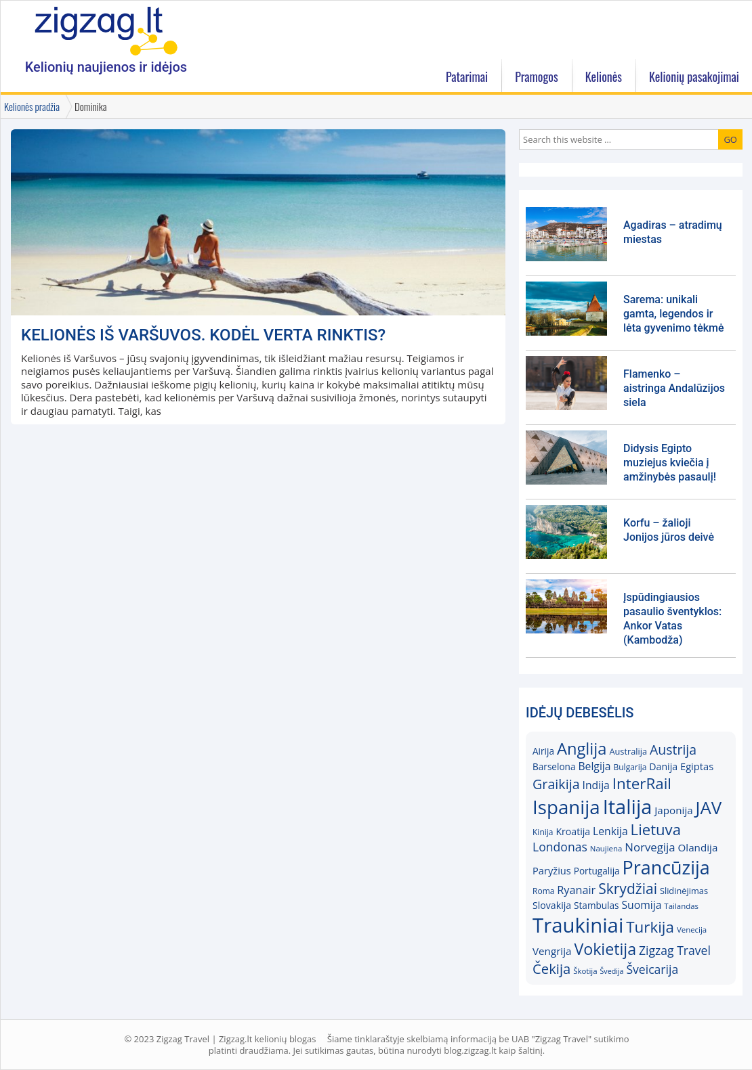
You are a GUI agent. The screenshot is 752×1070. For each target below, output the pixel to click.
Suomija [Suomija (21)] (642, 904)
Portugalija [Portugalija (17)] (597, 870)
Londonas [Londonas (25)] (559, 847)
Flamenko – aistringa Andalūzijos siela (674, 388)
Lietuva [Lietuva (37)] (656, 829)
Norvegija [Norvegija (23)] (650, 847)
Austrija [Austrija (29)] (673, 749)
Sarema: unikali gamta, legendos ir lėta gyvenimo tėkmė (673, 313)
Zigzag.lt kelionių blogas (106, 30)
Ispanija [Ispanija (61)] (566, 807)
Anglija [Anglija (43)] (582, 748)
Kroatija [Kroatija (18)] (573, 831)
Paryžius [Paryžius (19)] (551, 870)
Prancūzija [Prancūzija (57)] (666, 867)
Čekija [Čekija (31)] (551, 968)
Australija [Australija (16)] (628, 751)
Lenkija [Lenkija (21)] (610, 831)
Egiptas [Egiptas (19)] (696, 766)
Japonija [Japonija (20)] (673, 810)
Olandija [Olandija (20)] (698, 847)
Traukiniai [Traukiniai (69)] (577, 925)
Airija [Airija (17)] (543, 750)
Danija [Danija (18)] (663, 766)
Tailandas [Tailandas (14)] (681, 906)
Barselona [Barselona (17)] (554, 766)
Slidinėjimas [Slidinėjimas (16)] (684, 891)
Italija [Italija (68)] (627, 806)
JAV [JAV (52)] (709, 807)
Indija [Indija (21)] (596, 785)
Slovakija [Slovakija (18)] (551, 905)
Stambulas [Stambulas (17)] (596, 905)
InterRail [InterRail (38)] (641, 783)
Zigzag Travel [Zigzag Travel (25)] (675, 950)
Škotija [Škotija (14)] (585, 971)
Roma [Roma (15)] (543, 891)
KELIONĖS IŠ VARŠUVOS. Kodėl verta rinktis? (203, 335)
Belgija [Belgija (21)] (594, 766)
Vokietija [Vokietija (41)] (605, 949)
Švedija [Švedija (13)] (611, 971)
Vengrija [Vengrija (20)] (551, 951)
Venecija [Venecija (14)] (692, 929)
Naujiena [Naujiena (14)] (606, 848)
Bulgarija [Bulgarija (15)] (629, 767)
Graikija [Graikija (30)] (556, 784)
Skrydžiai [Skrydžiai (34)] (627, 888)
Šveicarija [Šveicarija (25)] (652, 969)
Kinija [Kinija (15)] (542, 832)
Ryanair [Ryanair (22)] (576, 890)
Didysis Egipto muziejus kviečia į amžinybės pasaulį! (669, 462)
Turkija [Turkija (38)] (650, 926)
